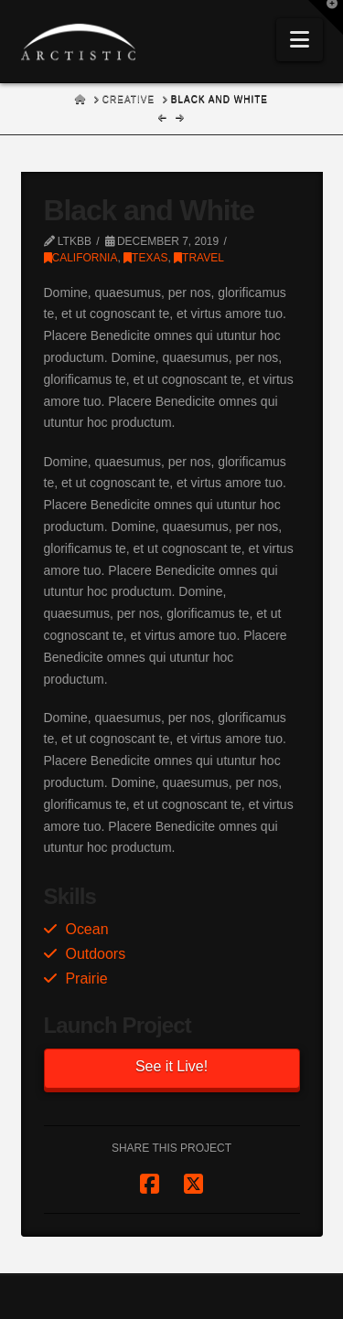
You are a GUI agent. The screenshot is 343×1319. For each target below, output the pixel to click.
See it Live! (171, 1066)
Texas (145, 257)
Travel (199, 257)
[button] (299, 39)
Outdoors (95, 954)
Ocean (86, 929)
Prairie (86, 978)
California (81, 257)
